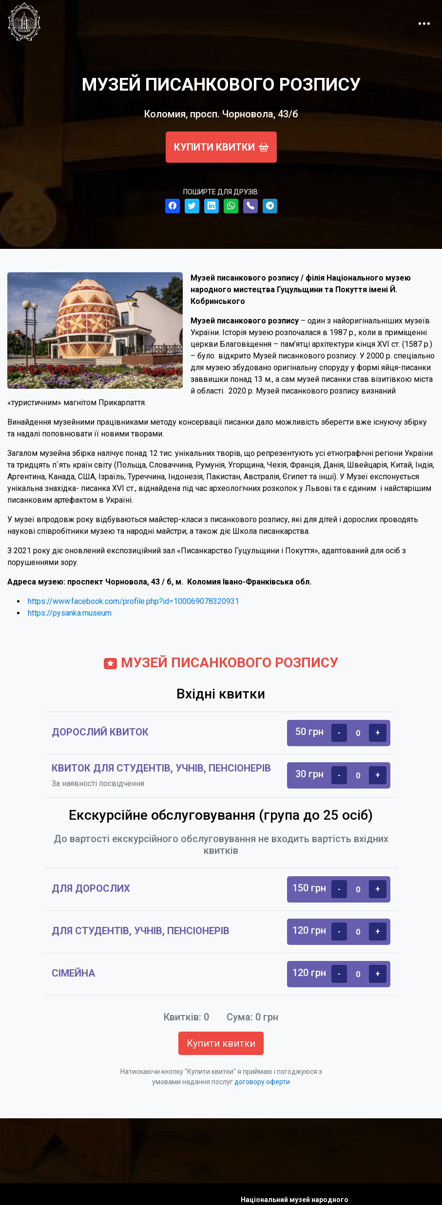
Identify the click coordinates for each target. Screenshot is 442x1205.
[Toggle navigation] (424, 21)
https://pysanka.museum (70, 613)
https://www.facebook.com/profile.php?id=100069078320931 (133, 601)
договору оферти (262, 1082)
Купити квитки (221, 147)
